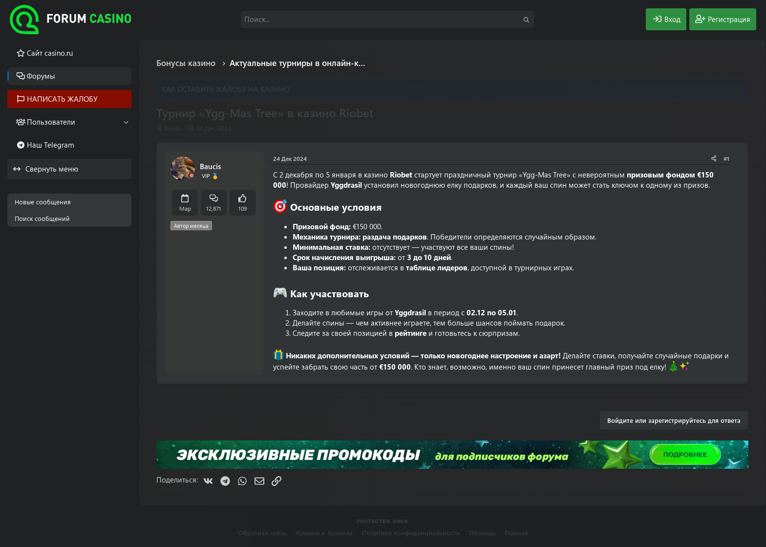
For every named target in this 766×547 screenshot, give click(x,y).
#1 (726, 158)
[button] (125, 122)
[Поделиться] (713, 158)
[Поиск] (387, 19)
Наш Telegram (50, 145)
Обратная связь (262, 532)
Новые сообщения (43, 201)
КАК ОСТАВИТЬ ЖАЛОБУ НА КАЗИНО (226, 89)
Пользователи (51, 122)
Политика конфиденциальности (411, 532)
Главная (516, 532)
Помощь (482, 532)
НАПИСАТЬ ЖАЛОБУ (62, 99)
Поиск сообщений (42, 218)
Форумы (41, 76)
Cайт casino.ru (50, 53)
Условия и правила (324, 532)
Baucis (173, 128)
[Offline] (191, 176)
